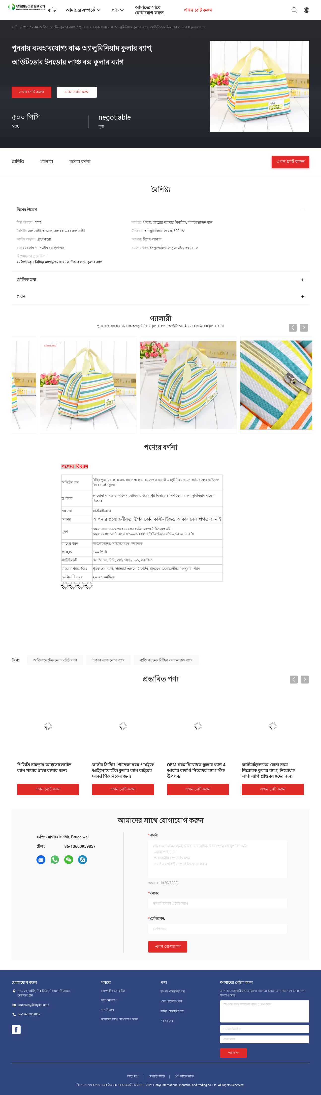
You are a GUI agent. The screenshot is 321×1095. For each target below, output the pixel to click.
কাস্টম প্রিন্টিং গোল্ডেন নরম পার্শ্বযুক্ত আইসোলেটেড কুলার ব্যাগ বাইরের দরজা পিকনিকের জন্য (123, 770)
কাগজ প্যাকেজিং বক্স (172, 991)
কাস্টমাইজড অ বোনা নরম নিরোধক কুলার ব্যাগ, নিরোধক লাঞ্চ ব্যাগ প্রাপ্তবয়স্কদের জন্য (268, 770)
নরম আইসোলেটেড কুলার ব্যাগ (53, 27)
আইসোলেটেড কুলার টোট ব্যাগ (55, 660)
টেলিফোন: (157, 919)
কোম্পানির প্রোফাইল (113, 991)
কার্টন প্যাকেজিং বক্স (172, 1011)
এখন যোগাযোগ (167, 946)
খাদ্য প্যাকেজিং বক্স (171, 1001)
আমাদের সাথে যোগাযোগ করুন (119, 1019)
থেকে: (154, 893)
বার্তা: (154, 835)
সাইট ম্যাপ (133, 1076)
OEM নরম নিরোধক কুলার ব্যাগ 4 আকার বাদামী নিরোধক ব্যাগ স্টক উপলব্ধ (196, 770)
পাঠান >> (233, 1053)
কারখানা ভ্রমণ (109, 1000)
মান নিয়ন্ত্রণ (107, 1010)
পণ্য (25, 27)
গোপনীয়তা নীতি (184, 1076)
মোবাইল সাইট (157, 1076)
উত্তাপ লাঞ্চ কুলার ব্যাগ (108, 660)
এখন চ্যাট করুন (31, 92)
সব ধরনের (166, 1021)
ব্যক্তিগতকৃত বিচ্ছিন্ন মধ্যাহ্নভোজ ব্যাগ (166, 660)
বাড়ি (15, 27)
